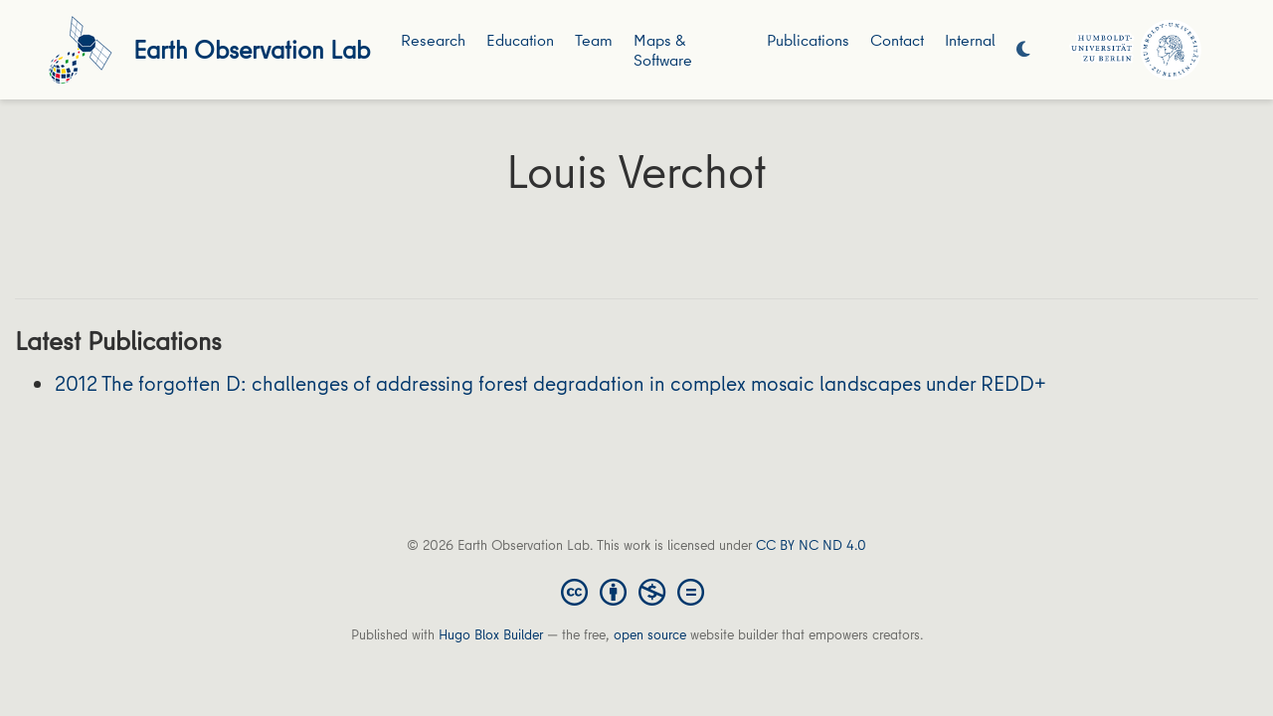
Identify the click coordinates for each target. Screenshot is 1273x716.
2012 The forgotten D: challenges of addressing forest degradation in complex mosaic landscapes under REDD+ (550, 383)
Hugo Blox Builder (491, 634)
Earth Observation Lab (251, 49)
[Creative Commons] (636, 591)
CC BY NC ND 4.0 (811, 545)
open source (650, 634)
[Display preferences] (1023, 50)
